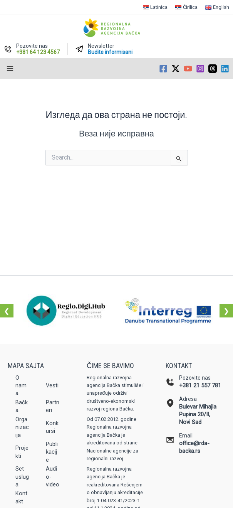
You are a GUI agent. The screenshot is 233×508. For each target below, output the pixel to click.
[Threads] (212, 68)
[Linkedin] (225, 68)
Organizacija (22, 427)
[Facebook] (163, 68)
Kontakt (21, 497)
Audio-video (52, 476)
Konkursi (52, 427)
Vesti (52, 385)
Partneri (52, 406)
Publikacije (52, 452)
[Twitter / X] (175, 68)
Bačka (21, 406)
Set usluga (22, 476)
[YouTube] (188, 68)
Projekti (21, 451)
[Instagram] (200, 68)
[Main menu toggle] (10, 69)
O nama (21, 385)
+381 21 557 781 (200, 385)
